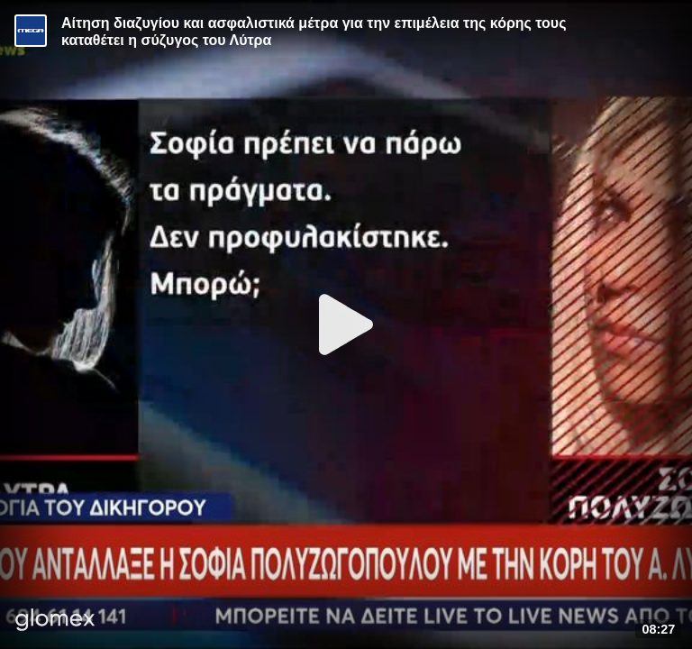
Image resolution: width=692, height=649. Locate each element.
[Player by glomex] (55, 621)
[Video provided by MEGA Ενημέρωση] (30, 30)
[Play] (346, 324)
